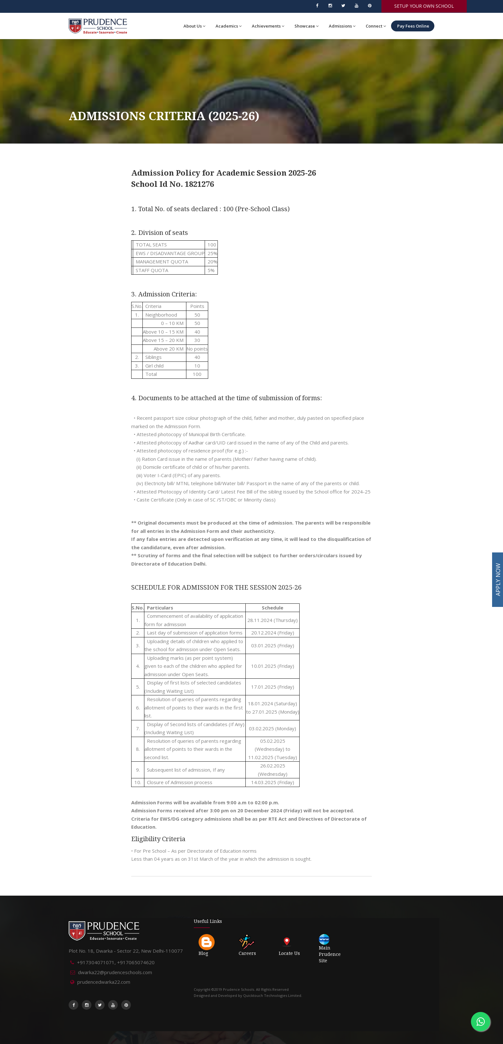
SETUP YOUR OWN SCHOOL (424, 6)
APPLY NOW (498, 579)
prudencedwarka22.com (103, 982)
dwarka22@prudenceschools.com (115, 972)
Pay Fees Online (412, 26)
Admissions (342, 26)
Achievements (268, 26)
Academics (229, 26)
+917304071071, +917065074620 (116, 962)
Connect (376, 26)
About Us (194, 26)
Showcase (306, 26)
